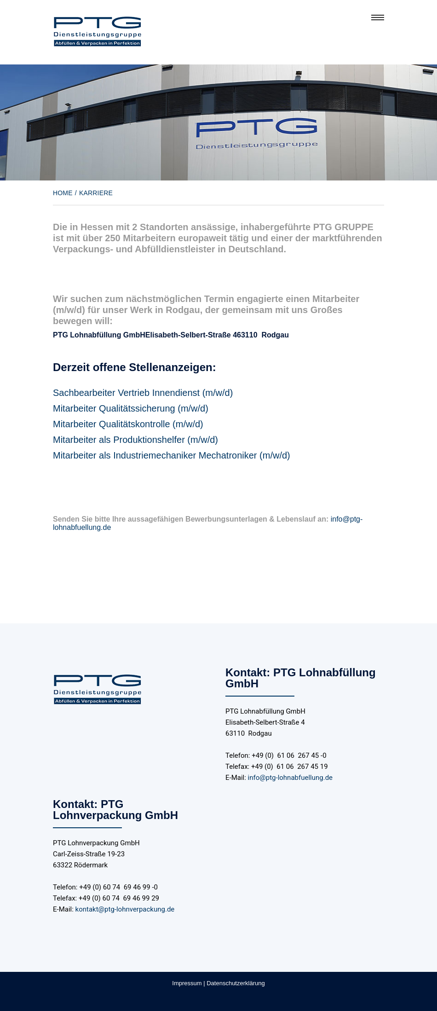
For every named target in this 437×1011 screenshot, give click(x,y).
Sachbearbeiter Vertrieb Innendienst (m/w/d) (143, 393)
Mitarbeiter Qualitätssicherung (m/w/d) (130, 408)
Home (63, 193)
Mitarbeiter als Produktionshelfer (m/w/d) (135, 440)
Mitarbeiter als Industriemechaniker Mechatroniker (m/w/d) (171, 455)
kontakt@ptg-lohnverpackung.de (125, 909)
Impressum (186, 983)
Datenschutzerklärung (235, 983)
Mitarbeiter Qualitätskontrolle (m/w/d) (128, 424)
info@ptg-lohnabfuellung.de (290, 777)
